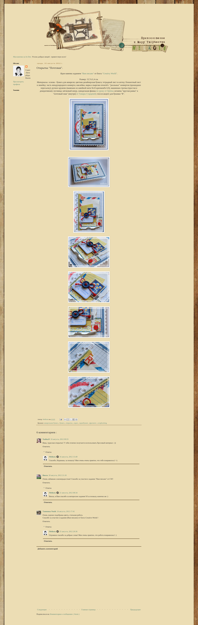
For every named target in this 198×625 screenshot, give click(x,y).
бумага (62, 423)
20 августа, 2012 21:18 (58, 475)
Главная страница (88, 610)
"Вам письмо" (88, 73)
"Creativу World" (109, 73)
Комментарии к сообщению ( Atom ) (64, 614)
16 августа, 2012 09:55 (60, 439)
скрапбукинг (84, 423)
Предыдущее (135, 610)
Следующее (42, 610)
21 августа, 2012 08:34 (68, 493)
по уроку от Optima (104, 91)
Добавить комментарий (48, 549)
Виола (45, 475)
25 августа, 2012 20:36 (68, 531)
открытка (69, 423)
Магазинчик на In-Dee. (22, 57)
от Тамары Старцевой (86, 94)
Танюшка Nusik (49, 511)
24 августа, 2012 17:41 (66, 511)
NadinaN (46, 439)
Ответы (48, 452)
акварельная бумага (51, 423)
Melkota (52, 457)
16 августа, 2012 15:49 (68, 457)
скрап (76, 423)
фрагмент (93, 423)
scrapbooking (102, 423)
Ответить (46, 447)
